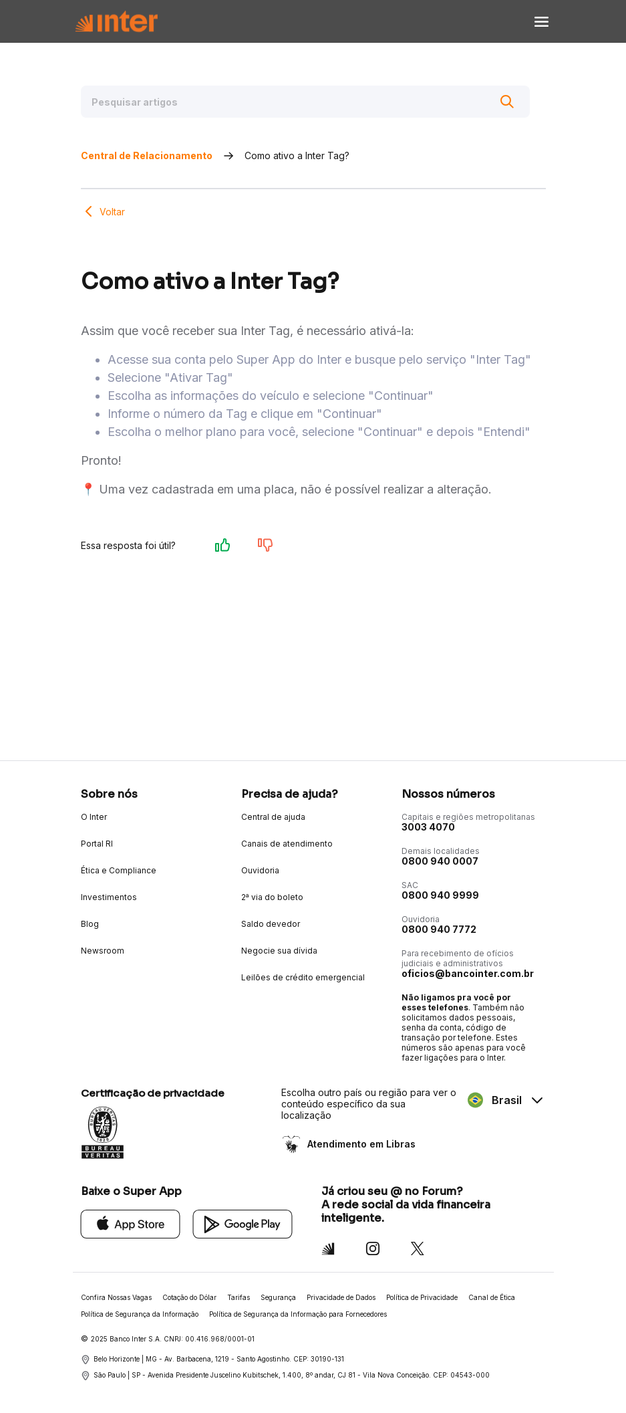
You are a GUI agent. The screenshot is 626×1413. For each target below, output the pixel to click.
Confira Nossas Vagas (116, 1297)
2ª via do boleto (272, 897)
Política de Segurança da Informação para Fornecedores (298, 1314)
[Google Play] (243, 1223)
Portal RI (97, 844)
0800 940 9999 (440, 895)
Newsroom (102, 951)
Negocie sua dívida (279, 951)
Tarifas (238, 1297)
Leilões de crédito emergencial (303, 977)
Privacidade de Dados (341, 1297)
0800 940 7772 (439, 929)
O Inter (94, 817)
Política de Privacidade (422, 1297)
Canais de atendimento (287, 844)
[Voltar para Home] (116, 22)
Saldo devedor (270, 924)
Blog (90, 924)
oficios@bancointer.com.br (468, 973)
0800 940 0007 (440, 861)
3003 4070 (428, 827)
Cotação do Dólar (189, 1297)
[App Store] (130, 1223)
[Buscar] (507, 101)
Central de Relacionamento (146, 155)
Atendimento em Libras (360, 1144)
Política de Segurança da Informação (139, 1314)
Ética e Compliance (118, 870)
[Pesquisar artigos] (305, 102)
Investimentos (109, 897)
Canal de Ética (491, 1297)
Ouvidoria (260, 870)
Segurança (278, 1297)
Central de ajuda (273, 817)
